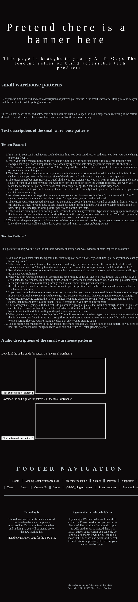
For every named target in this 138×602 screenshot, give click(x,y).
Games (97, 480)
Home (15, 480)
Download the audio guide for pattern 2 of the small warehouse (36, 398)
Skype (56, 487)
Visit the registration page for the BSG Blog (31, 537)
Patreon (111, 480)
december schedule (76, 480)
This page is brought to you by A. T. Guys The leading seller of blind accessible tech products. (70, 63)
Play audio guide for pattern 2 (18, 438)
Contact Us (40, 487)
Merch (24, 487)
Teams (11, 487)
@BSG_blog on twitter (79, 487)
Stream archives (107, 487)
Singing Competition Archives (42, 480)
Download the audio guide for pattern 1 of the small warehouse (36, 353)
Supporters (128, 480)
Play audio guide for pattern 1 (18, 392)
